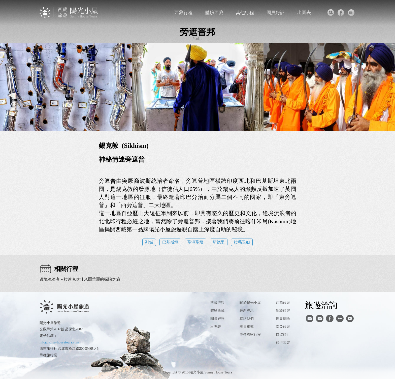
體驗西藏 (214, 12)
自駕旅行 (283, 334)
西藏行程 (183, 12)
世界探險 (283, 318)
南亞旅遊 (283, 327)
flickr (339, 318)
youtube (349, 318)
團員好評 (276, 12)
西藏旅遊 (283, 303)
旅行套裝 (283, 342)
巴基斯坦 (170, 242)
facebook (340, 12)
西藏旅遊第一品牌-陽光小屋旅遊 (69, 12)
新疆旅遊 (283, 310)
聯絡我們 (330, 12)
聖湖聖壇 (195, 242)
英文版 (351, 12)
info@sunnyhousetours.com (59, 342)
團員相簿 (247, 327)
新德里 (219, 242)
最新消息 (247, 310)
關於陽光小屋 (250, 303)
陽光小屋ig (319, 318)
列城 (149, 242)
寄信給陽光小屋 (309, 318)
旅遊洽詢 (321, 305)
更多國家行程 (250, 334)
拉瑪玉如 (242, 242)
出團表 (304, 12)
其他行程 (245, 12)
